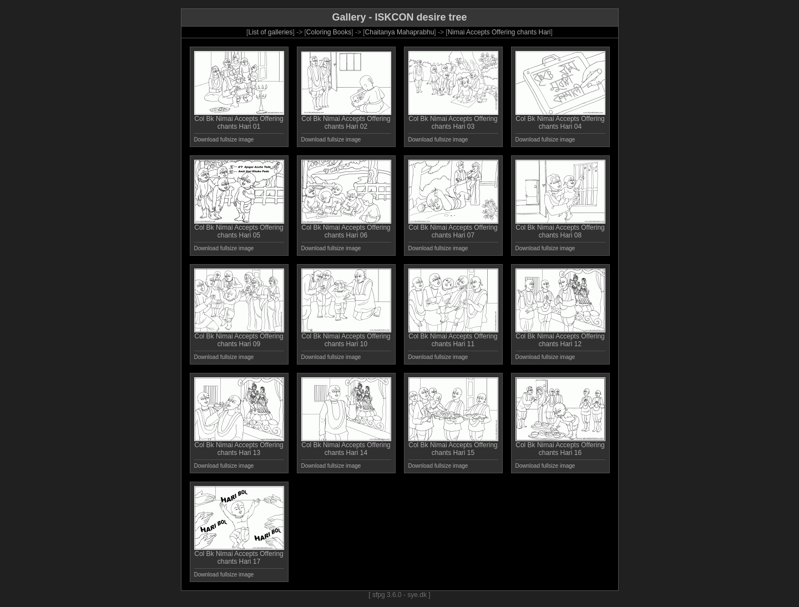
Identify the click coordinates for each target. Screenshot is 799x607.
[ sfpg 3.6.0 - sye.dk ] (399, 595)
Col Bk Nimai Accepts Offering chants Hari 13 (239, 446)
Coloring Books (328, 32)
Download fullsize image (224, 139)
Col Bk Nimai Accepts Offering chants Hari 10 (346, 337)
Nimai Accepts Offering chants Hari (499, 32)
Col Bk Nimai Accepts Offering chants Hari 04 (560, 119)
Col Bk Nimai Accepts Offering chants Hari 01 (239, 119)
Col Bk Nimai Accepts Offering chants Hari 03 (453, 119)
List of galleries (270, 32)
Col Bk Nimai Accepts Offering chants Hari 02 (346, 119)
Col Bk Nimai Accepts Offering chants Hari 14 (346, 446)
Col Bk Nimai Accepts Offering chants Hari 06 (346, 228)
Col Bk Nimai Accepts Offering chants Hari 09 (239, 337)
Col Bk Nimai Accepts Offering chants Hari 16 (560, 446)
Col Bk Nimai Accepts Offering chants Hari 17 (239, 554)
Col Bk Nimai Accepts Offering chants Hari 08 (560, 228)
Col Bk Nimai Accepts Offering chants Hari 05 (239, 228)
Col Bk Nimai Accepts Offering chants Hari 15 (453, 446)
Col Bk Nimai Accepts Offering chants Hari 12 (560, 337)
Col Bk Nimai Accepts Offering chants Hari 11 (453, 337)
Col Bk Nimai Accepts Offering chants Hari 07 (453, 228)
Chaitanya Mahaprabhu (399, 32)
